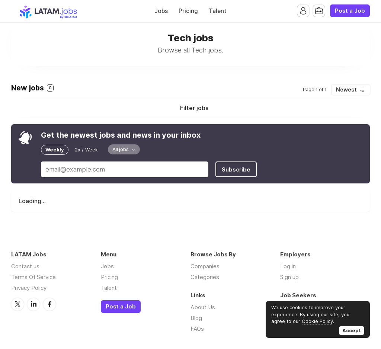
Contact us (25, 266)
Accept (351, 330)
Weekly (54, 150)
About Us (202, 307)
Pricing (188, 11)
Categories (204, 277)
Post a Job (350, 10)
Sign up (289, 277)
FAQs (197, 328)
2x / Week (86, 150)
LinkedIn (33, 304)
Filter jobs (194, 108)
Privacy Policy (29, 287)
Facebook (49, 304)
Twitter (17, 304)
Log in (288, 266)
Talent (218, 11)
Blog (196, 317)
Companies (205, 266)
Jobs (161, 11)
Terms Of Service (33, 277)
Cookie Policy (317, 321)
